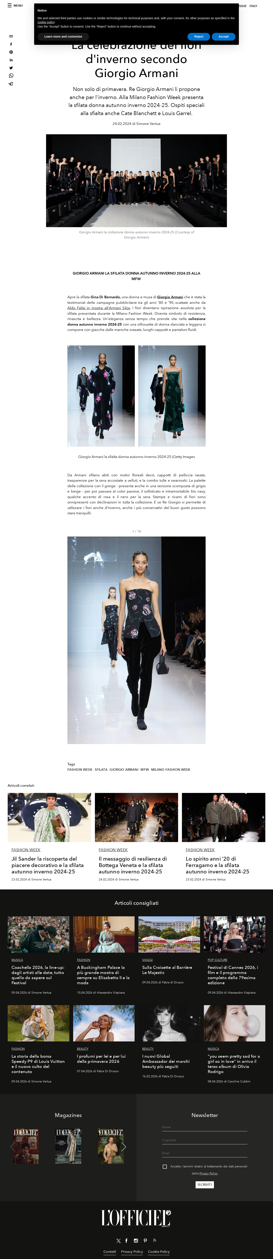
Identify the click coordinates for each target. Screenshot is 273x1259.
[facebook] (11, 45)
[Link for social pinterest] (145, 1241)
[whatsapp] (11, 76)
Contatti (109, 1252)
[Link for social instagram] (136, 1241)
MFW (145, 770)
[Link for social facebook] (126, 1241)
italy (253, 6)
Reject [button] (198, 36)
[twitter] (11, 68)
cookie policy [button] (46, 22)
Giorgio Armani (124, 770)
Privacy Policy (208, 1173)
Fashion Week (79, 770)
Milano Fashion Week (170, 770)
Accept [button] (224, 36)
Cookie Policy (159, 1252)
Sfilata (101, 770)
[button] (200, 640)
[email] (11, 37)
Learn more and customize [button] (63, 36)
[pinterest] (11, 53)
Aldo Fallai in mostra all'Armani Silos (98, 308)
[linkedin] (11, 60)
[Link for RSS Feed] (154, 1241)
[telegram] (11, 84)
